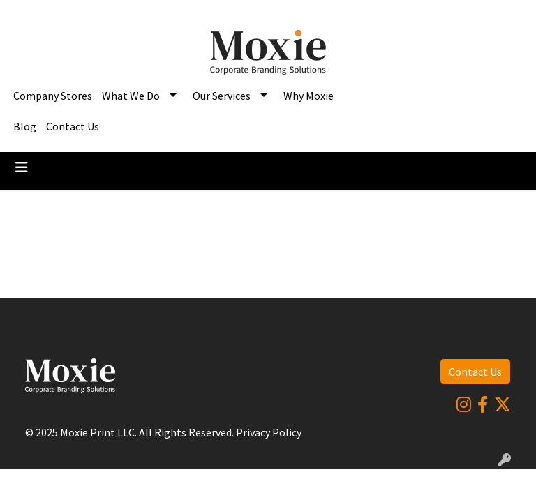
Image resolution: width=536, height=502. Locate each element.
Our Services (222, 95)
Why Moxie (308, 95)
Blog (24, 126)
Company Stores (52, 95)
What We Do (131, 95)
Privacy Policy (269, 432)
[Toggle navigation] (21, 167)
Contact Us (72, 126)
